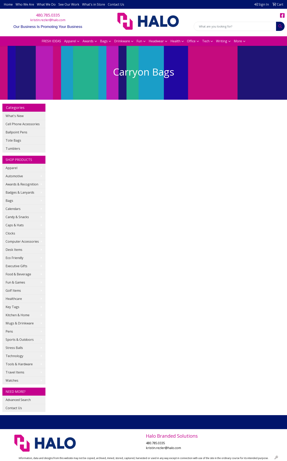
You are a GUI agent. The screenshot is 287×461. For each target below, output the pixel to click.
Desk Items (14, 249)
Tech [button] (205, 41)
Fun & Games (15, 282)
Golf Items (13, 290)
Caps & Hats (15, 225)
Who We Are (25, 4)
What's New (15, 116)
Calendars (13, 209)
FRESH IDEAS (51, 41)
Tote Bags (13, 140)
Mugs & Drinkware (20, 323)
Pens (9, 331)
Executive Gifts (16, 266)
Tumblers (13, 148)
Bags (9, 200)
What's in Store (93, 4)
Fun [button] (139, 41)
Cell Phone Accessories (23, 124)
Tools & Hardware (19, 364)
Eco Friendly (14, 258)
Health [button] (175, 41)
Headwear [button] (156, 41)
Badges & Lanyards (20, 192)
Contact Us (116, 4)
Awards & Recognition (22, 184)
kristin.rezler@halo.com (47, 20)
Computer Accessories (22, 241)
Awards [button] (88, 41)
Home (8, 4)
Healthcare (14, 298)
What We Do (46, 4)
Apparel (11, 168)
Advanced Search (18, 400)
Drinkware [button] (122, 41)
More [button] (238, 41)
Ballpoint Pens (16, 132)
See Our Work (68, 4)
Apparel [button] (70, 41)
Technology (14, 356)
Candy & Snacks (17, 217)
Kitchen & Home (17, 315)
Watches (12, 380)
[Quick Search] (235, 26)
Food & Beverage (18, 274)
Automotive (14, 176)
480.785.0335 (48, 15)
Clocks (10, 233)
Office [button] (191, 41)
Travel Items (15, 372)
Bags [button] (104, 41)
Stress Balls (14, 348)
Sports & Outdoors (20, 339)
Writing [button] (221, 41)
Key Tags (12, 307)
